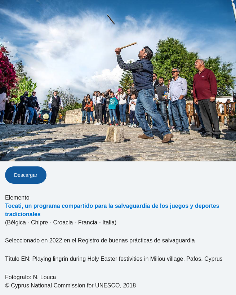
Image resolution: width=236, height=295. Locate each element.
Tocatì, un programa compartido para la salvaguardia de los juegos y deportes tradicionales (112, 210)
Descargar (25, 175)
